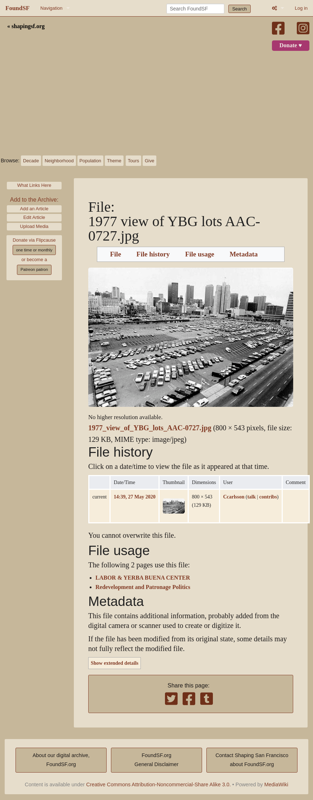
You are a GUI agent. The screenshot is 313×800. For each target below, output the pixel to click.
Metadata (243, 254)
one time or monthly (34, 250)
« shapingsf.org (26, 26)
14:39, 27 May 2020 (135, 497)
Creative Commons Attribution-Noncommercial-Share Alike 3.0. (158, 784)
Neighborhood (59, 160)
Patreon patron (34, 269)
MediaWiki (276, 784)
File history (153, 254)
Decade (31, 160)
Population (90, 160)
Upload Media (34, 226)
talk (251, 497)
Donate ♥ (291, 45)
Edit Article (34, 217)
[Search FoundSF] (195, 9)
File (115, 254)
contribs (268, 497)
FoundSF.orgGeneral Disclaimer (156, 760)
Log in (301, 8)
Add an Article (34, 208)
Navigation (51, 8)
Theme (114, 160)
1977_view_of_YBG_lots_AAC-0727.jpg (149, 428)
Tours (133, 160)
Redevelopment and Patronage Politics (142, 587)
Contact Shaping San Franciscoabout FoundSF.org (251, 760)
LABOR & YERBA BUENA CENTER (142, 578)
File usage (199, 254)
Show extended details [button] (114, 663)
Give (149, 160)
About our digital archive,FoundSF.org (60, 760)
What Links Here (34, 185)
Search (239, 9)
